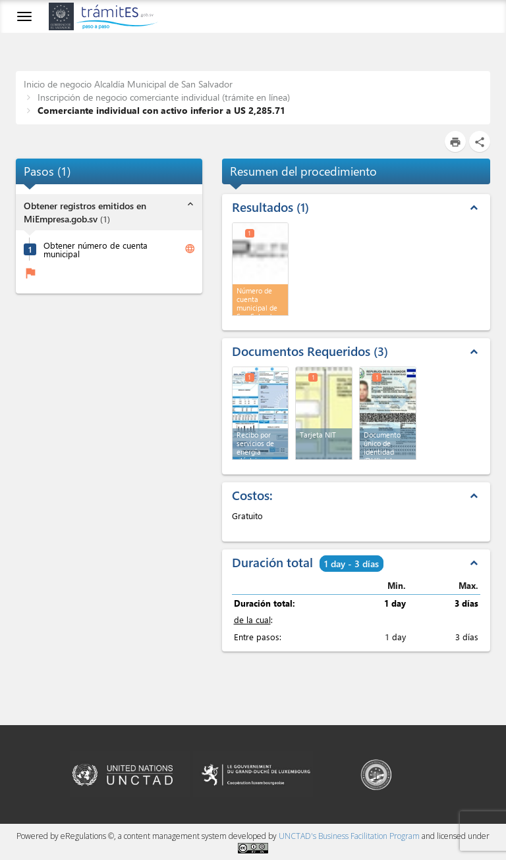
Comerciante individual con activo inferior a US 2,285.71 (160, 110)
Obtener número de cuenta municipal (95, 249)
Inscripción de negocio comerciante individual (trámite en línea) (162, 97)
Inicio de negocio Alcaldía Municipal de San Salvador (128, 84)
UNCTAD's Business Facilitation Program (349, 836)
